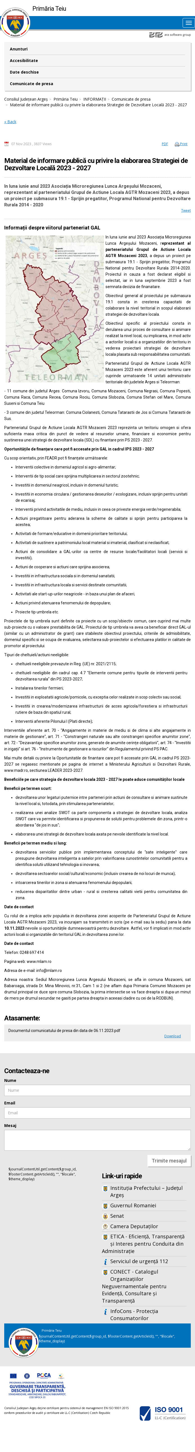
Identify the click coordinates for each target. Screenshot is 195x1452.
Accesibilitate (24, 60)
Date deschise (24, 72)
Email (9, 1103)
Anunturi (19, 49)
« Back (10, 121)
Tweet (186, 210)
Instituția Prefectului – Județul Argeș (146, 1191)
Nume (10, 1080)
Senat (117, 1215)
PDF (165, 144)
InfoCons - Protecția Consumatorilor (134, 1315)
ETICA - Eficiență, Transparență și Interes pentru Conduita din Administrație (143, 1243)
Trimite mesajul (169, 1161)
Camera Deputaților (134, 1226)
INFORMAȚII (94, 99)
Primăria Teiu (65, 99)
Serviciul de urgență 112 (139, 1261)
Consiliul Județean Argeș (26, 99)
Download (172, 1036)
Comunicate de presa (31, 83)
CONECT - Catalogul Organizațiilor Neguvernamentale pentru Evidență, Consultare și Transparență (134, 1286)
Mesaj (10, 1125)
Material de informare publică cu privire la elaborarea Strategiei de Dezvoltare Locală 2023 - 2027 (98, 104)
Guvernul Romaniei (133, 1205)
